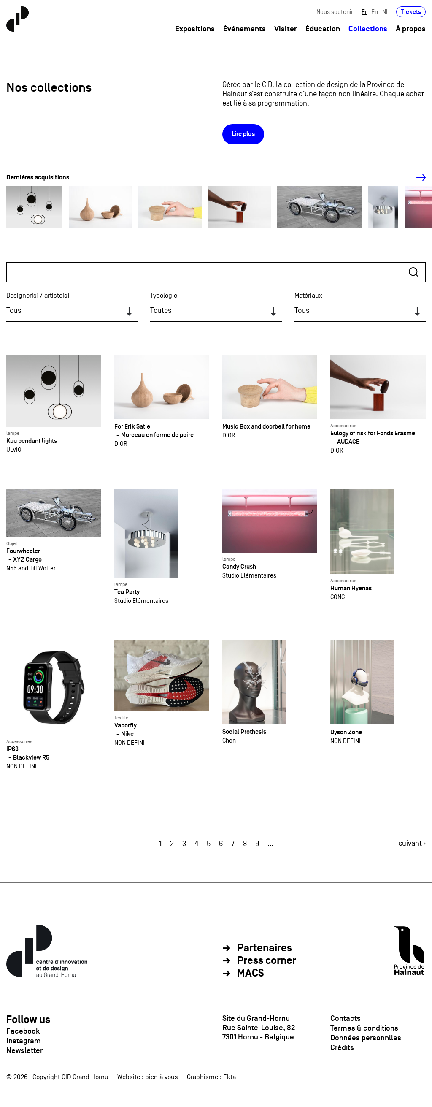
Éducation (322, 28)
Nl (385, 11)
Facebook (23, 1031)
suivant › (412, 843)
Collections (367, 28)
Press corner (266, 961)
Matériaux (308, 295)
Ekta (229, 1077)
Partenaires (264, 948)
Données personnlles (365, 1037)
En (374, 11)
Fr (364, 11)
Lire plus (243, 134)
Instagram (23, 1040)
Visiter (285, 28)
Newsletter (24, 1050)
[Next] (416, 177)
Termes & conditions (364, 1028)
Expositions (195, 28)
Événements (244, 28)
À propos (411, 28)
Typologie (163, 295)
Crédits (342, 1047)
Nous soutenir (334, 11)
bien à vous (161, 1077)
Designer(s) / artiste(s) (37, 295)
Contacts (345, 1018)
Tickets (411, 12)
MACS (250, 973)
